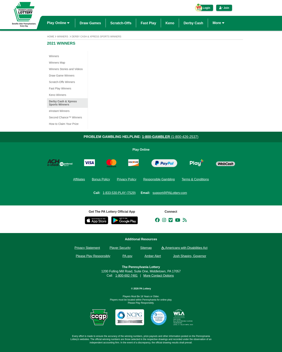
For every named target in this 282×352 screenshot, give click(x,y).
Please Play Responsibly (93, 256)
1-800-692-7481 (126, 275)
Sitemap (146, 247)
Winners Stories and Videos (66, 69)
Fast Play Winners (60, 88)
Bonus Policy (101, 179)
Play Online (58, 23)
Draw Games (90, 23)
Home (50, 36)
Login (204, 8)
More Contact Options (158, 275)
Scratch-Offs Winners (62, 82)
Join (224, 7)
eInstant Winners (59, 111)
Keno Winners (57, 94)
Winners (62, 36)
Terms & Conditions (195, 179)
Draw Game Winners (61, 75)
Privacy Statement (87, 247)
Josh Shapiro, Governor (189, 256)
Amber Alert (153, 256)
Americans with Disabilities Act (184, 247)
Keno (169, 23)
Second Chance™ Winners (65, 117)
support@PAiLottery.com (170, 192)
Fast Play (148, 23)
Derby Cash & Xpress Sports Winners (96, 36)
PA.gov (127, 256)
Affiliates (79, 179)
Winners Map (57, 62)
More (219, 23)
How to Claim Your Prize (64, 123)
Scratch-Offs (120, 23)
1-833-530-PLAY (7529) (119, 192)
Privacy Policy (126, 179)
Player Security (120, 247)
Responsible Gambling (159, 179)
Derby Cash (193, 23)
